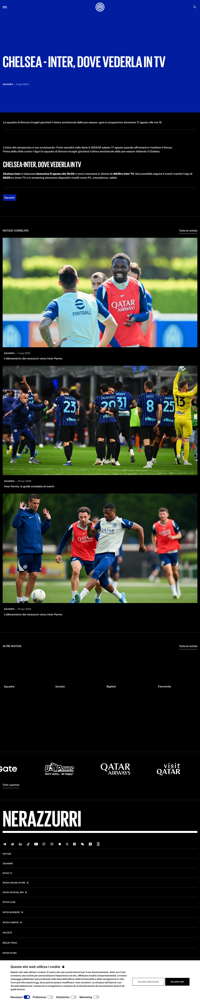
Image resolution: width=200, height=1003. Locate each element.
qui (37, 982)
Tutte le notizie (188, 239)
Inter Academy (11, 912)
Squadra (9, 206)
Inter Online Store (14, 883)
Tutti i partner (11, 784)
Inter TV (7, 873)
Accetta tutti (177, 981)
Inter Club (9, 902)
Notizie (7, 854)
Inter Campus (11, 922)
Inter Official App (13, 892)
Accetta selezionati (148, 981)
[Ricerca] (194, 7)
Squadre (8, 863)
